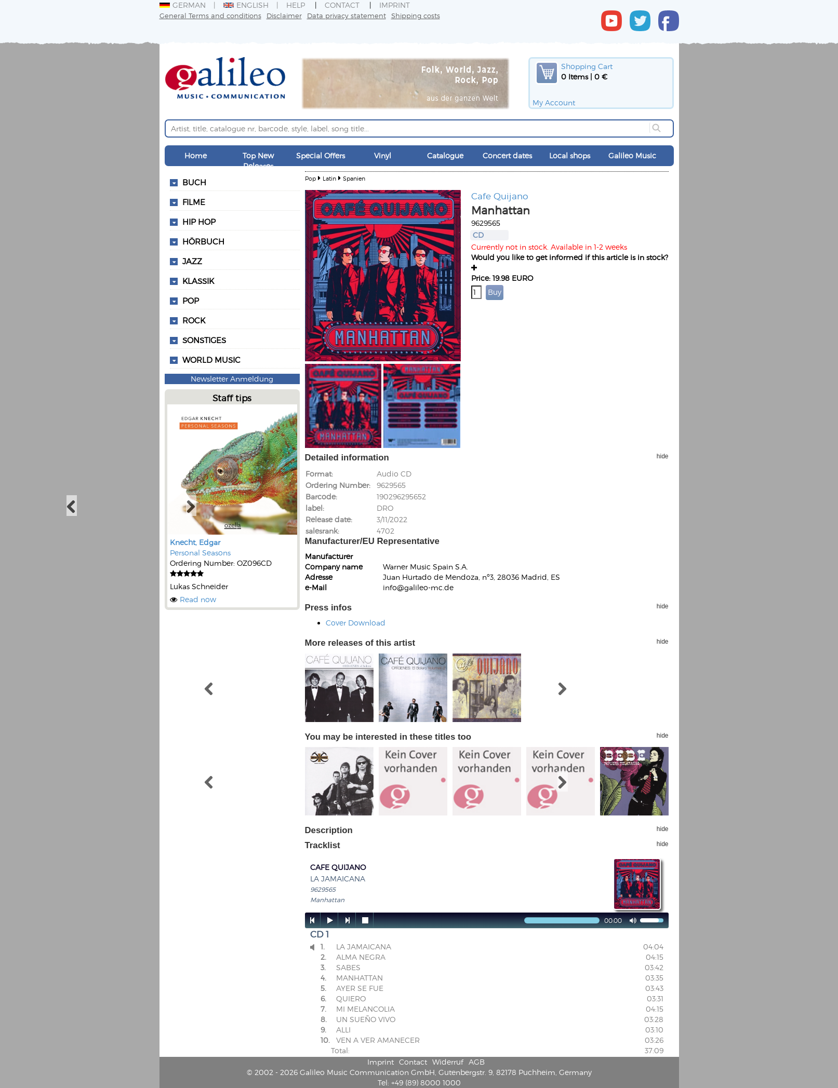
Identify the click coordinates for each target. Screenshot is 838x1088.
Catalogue (445, 155)
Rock (193, 320)
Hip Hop (199, 221)
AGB (477, 1061)
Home (195, 155)
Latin (329, 178)
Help (295, 5)
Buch (194, 182)
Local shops (569, 155)
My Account (554, 102)
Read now (198, 599)
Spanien (354, 178)
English (246, 5)
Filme (193, 202)
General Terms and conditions (210, 15)
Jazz (192, 261)
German (182, 5)
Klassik (198, 280)
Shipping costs (415, 15)
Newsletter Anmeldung (232, 378)
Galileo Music (632, 155)
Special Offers (320, 155)
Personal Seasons (200, 552)
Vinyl (382, 155)
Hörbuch (203, 241)
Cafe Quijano (499, 196)
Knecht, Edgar (195, 542)
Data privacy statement (346, 15)
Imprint (394, 5)
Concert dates (507, 155)
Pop (190, 300)
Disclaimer (284, 15)
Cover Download (355, 622)
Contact (342, 5)
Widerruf (447, 1061)
